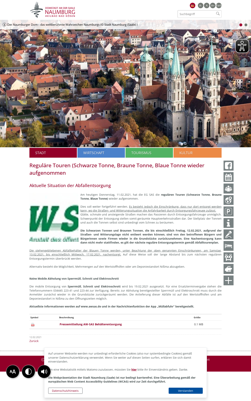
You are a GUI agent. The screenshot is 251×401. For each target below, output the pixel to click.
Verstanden (185, 391)
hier (134, 369)
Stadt (40, 152)
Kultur (186, 152)
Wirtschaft (93, 152)
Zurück (33, 341)
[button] (44, 371)
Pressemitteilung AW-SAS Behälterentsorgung (91, 324)
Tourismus (141, 152)
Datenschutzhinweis (65, 391)
